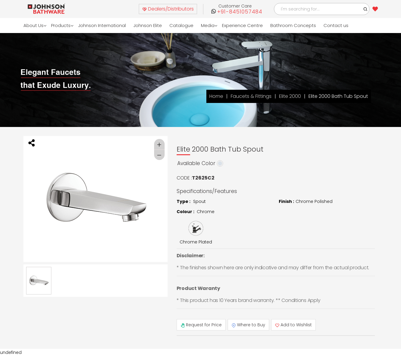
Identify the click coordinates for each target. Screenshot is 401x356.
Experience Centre (242, 25)
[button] (366, 9)
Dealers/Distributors (168, 8)
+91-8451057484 (239, 12)
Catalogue (181, 25)
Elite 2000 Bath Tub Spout (338, 96)
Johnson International (102, 25)
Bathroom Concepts (293, 25)
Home (216, 96)
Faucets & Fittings (251, 96)
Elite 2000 (290, 96)
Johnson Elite (147, 25)
